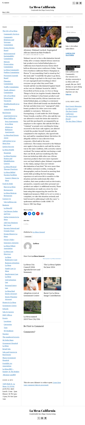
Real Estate (58, 17)
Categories (8, 324)
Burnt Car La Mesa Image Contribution (52, 294)
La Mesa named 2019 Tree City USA (32, 317)
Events (5, 318)
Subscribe (73, 39)
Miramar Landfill (9, 375)
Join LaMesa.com (10, 202)
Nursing (5, 334)
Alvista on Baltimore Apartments (9, 129)
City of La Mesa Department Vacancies (9, 98)
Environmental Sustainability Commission (9, 56)
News (40, 22)
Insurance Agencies (11, 243)
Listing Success (8, 146)
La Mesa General (39, 232)
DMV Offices (7, 315)
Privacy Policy (9, 239)
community (28, 236)
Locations (7, 321)
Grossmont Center (9, 305)
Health (68, 17)
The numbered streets (10, 337)
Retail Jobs (6, 349)
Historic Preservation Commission (8, 64)
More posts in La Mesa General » (52, 258)
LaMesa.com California (70, 54)
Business (33, 17)
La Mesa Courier (71, 109)
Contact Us (6, 199)
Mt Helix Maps (7, 340)
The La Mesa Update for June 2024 (52, 265)
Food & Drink (44, 17)
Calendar (24, 17)
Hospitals (7, 153)
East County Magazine (74, 106)
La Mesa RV (8, 208)
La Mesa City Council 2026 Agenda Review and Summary (32, 268)
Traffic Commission (11, 87)
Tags (5, 327)
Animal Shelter (9, 109)
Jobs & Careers (51, 22)
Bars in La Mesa (9, 187)
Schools (5, 309)
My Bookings (8, 331)
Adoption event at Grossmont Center (31, 294)
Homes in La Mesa (9, 302)
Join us (68, 94)
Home (14, 17)
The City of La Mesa (9, 31)
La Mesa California (43, 7)
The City (30, 22)
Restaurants (8, 190)
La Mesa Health (8, 150)
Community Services (11, 34)
